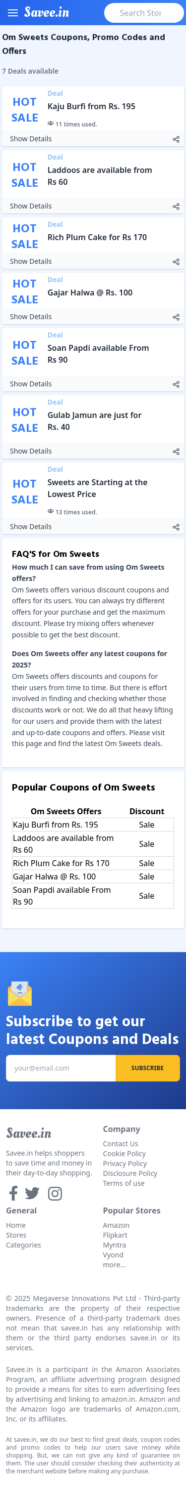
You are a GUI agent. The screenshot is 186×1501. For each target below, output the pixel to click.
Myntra (114, 1245)
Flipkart (115, 1235)
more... (114, 1264)
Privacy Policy (125, 1163)
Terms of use (124, 1183)
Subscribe (147, 1068)
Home (16, 1225)
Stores (16, 1235)
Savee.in (28, 1133)
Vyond (113, 1254)
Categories (23, 1245)
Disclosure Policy (130, 1173)
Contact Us (120, 1143)
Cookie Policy (124, 1153)
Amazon (116, 1225)
